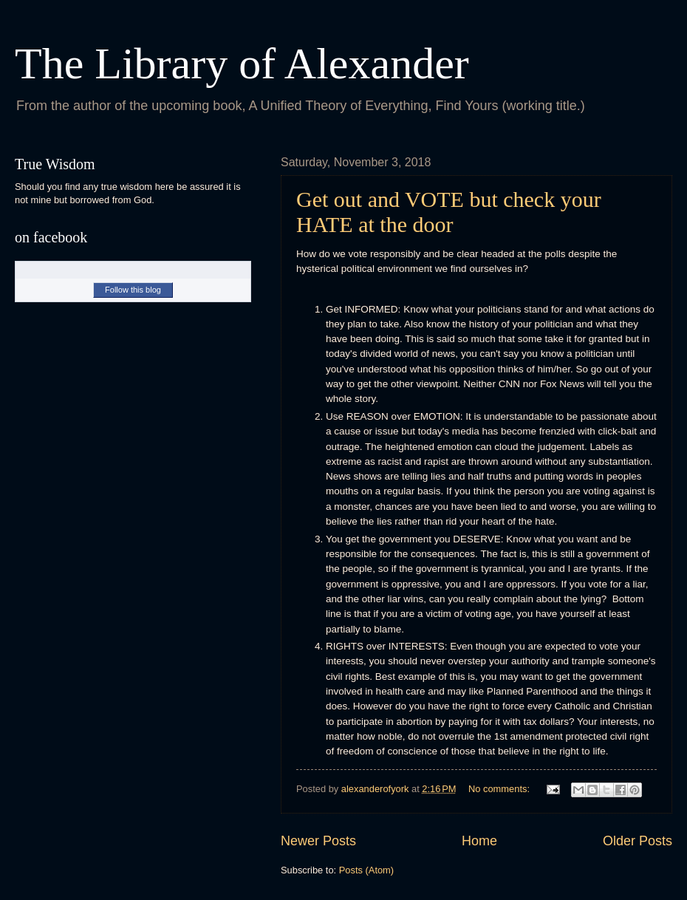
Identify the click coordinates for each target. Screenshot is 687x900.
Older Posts (637, 840)
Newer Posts (318, 840)
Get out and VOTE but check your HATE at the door (448, 211)
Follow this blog (133, 289)
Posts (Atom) (366, 870)
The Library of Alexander (242, 63)
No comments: (500, 788)
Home (479, 840)
